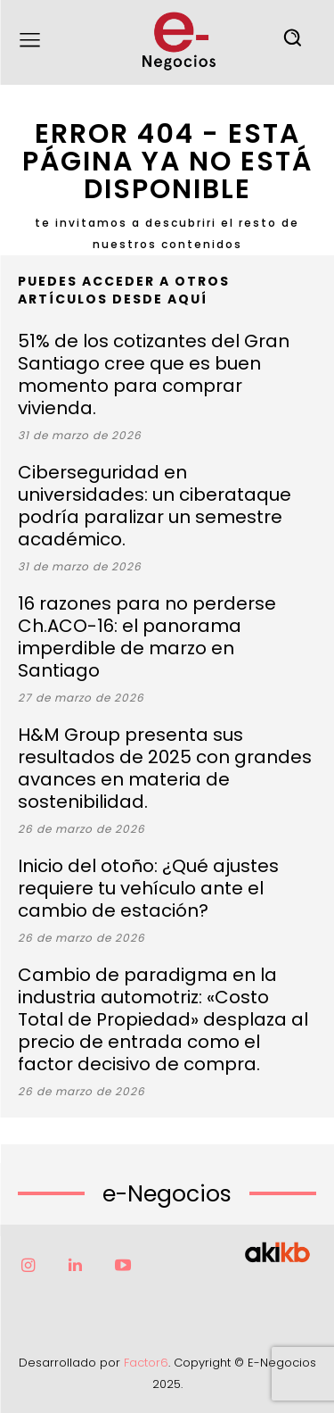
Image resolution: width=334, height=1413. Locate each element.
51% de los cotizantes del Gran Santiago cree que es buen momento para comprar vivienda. (153, 374)
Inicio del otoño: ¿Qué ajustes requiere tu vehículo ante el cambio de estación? (148, 888)
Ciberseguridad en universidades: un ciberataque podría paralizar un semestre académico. (154, 506)
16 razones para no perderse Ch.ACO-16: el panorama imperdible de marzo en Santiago (147, 637)
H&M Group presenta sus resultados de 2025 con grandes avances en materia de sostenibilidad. (165, 768)
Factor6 (146, 1362)
